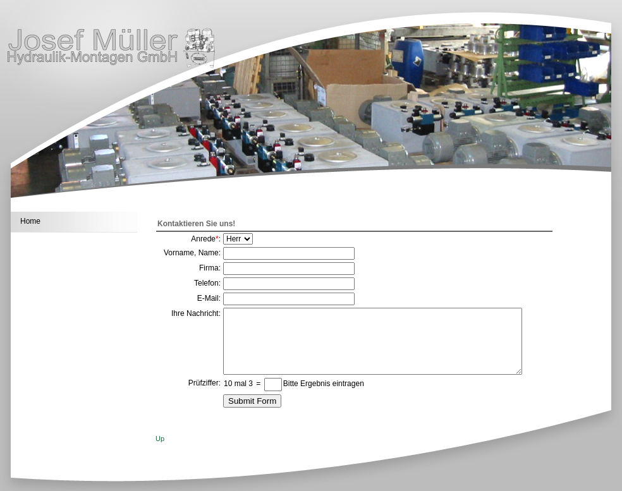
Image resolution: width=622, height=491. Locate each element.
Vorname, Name (191, 252)
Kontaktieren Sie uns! (196, 223)
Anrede (203, 238)
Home (30, 221)
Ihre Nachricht (195, 313)
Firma (209, 268)
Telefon (206, 283)
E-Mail (208, 298)
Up (160, 438)
